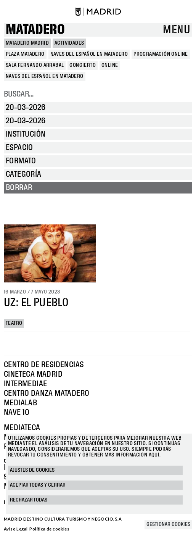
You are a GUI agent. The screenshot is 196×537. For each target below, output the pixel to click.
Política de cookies (49, 529)
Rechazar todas (28, 500)
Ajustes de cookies (32, 470)
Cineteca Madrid (33, 374)
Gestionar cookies (168, 524)
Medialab (20, 403)
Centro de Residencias (44, 365)
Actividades (69, 43)
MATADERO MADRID (27, 43)
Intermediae (25, 384)
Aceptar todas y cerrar (38, 485)
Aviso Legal (15, 529)
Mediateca (22, 428)
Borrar (19, 188)
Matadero (35, 30)
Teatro (14, 323)
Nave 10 (17, 412)
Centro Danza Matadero (46, 393)
